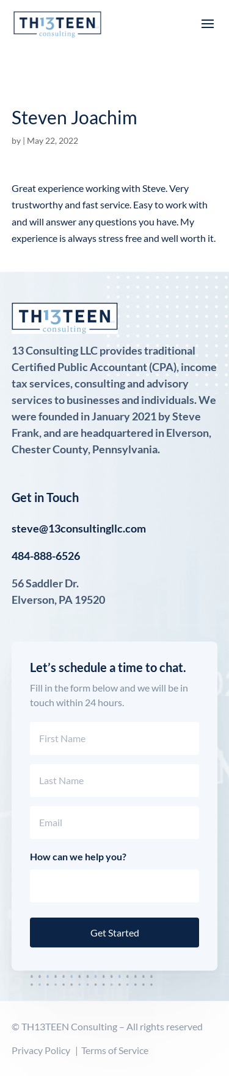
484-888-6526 (46, 555)
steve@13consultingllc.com (79, 528)
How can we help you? (78, 856)
